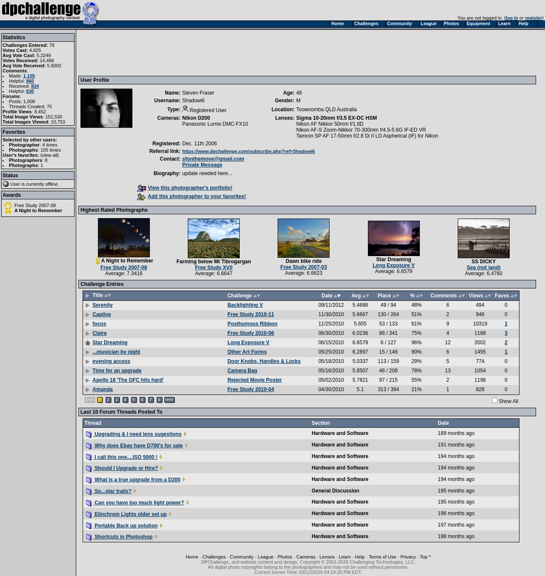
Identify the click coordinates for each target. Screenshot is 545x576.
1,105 (29, 75)
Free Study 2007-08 (35, 205)
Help (360, 556)
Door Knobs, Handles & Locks (264, 361)
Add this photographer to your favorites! (191, 196)
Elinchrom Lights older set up (126, 514)
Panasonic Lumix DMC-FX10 (215, 124)
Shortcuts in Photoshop (119, 537)
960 (30, 81)
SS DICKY (484, 262)
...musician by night (116, 352)
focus (99, 324)
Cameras (306, 556)
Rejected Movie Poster (254, 380)
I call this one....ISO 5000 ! (122, 457)
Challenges (214, 556)
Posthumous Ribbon (252, 324)
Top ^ (425, 556)
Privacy (408, 556)
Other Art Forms (247, 352)
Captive (101, 314)
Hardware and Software (340, 433)
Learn (345, 556)
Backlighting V (245, 305)
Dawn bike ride (304, 261)
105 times (50, 150)
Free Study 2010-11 (250, 314)
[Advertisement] (235, 52)
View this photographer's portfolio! (184, 188)
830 (30, 91)
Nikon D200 (196, 118)
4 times (49, 144)
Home (192, 556)
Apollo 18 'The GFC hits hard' (128, 380)
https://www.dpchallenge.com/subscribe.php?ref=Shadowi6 (248, 151)
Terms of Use (382, 556)
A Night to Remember (38, 210)
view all (49, 155)
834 (35, 86)
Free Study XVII (213, 268)
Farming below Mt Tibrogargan (213, 262)
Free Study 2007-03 (304, 267)
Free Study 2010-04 (250, 389)
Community (242, 556)
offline (52, 184)
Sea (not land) (483, 268)
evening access (111, 361)
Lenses (326, 556)
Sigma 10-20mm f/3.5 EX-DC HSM (336, 118)
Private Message (202, 165)
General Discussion (335, 491)
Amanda (102, 389)
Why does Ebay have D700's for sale (134, 446)
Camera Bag (242, 371)
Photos (285, 556)
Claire (99, 333)
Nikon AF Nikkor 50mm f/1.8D (330, 124)
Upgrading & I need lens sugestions (133, 434)
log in (512, 17)
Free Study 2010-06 (250, 333)
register (533, 17)
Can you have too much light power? (135, 503)
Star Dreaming (393, 259)
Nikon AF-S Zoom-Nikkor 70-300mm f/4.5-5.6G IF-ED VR (361, 130)
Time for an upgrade (116, 371)
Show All (508, 401)
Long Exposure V (394, 265)
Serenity (102, 305)
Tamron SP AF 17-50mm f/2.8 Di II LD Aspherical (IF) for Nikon (367, 136)
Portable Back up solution (122, 526)
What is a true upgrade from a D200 (133, 480)
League (266, 556)
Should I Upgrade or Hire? (122, 468)
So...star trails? (109, 491)
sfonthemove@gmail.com (213, 159)
